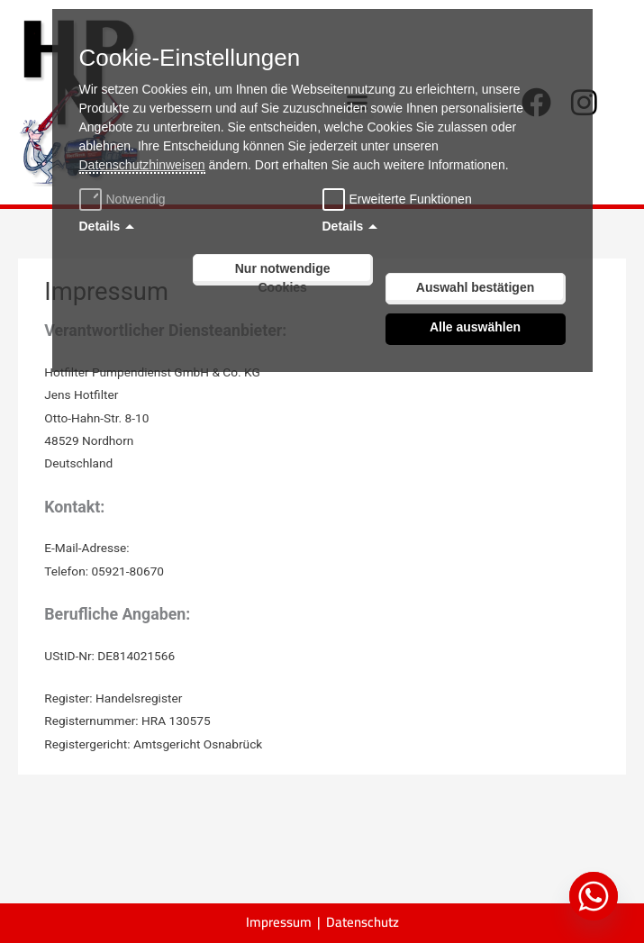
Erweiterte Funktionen (410, 199)
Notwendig (125, 199)
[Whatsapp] (593, 896)
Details (100, 226)
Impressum (279, 922)
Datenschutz (362, 922)
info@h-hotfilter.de (182, 547)
